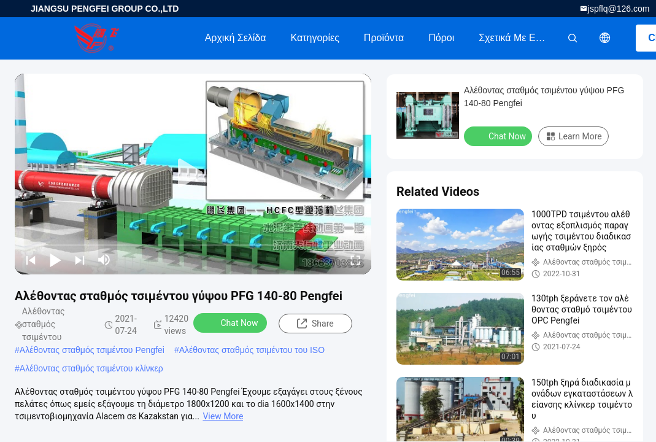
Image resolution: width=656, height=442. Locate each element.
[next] (80, 259)
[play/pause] (55, 259)
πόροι (441, 38)
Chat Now (231, 322)
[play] (193, 173)
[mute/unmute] (104, 259)
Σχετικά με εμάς (515, 38)
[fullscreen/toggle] (355, 259)
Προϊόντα (384, 38)
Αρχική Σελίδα (235, 38)
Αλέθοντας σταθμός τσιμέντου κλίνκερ (91, 368)
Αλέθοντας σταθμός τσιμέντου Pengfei (92, 350)
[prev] (30, 259)
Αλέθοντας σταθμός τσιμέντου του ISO (252, 350)
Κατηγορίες (315, 38)
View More (223, 416)
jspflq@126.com (619, 9)
